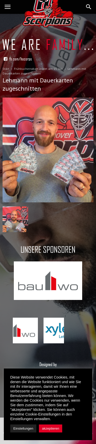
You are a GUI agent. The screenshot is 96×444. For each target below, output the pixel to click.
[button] (89, 7)
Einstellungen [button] (23, 428)
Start (6, 69)
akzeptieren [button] (50, 428)
